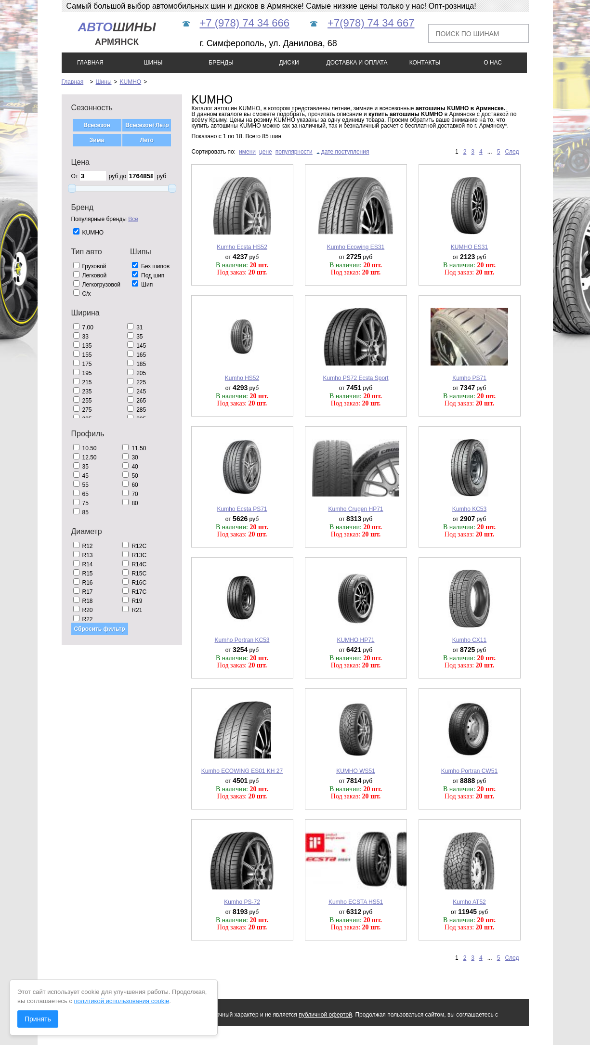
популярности (294, 151)
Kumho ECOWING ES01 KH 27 (242, 771)
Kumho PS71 (469, 378)
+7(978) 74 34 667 (371, 23)
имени (247, 151)
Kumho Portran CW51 (469, 771)
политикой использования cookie (122, 1001)
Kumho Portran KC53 (241, 640)
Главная (73, 81)
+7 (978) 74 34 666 (245, 23)
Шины (104, 81)
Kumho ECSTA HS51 (355, 902)
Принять (38, 1019)
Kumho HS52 (242, 378)
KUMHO (131, 81)
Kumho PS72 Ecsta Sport (355, 378)
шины (117, 33)
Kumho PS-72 (242, 902)
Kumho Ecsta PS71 (242, 509)
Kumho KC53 (469, 509)
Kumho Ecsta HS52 (242, 247)
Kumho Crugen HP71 (355, 509)
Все (133, 219)
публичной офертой (325, 1014)
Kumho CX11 (469, 640)
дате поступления (345, 151)
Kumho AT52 (469, 902)
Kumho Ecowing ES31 (355, 247)
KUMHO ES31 (469, 247)
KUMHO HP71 (355, 640)
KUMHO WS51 (355, 771)
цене (265, 151)
